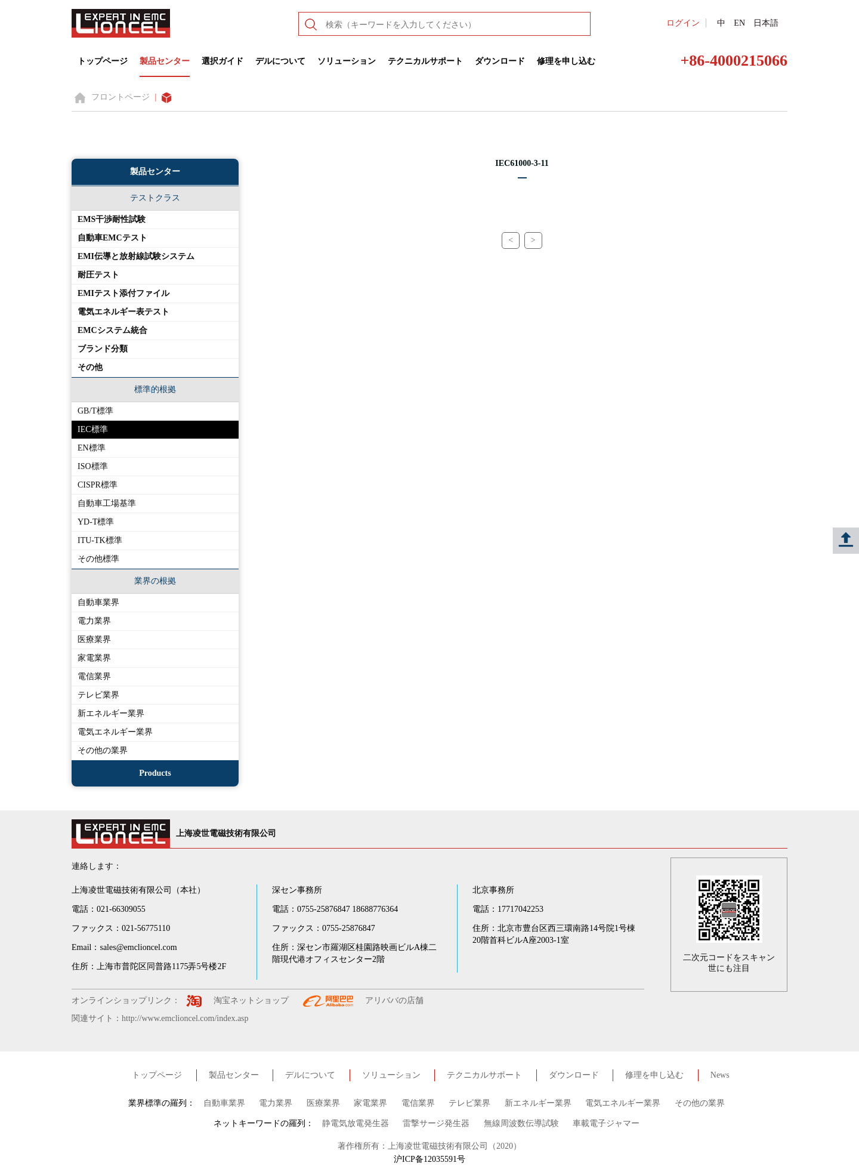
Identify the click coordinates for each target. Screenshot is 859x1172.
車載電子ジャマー (606, 1123)
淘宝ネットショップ (251, 1000)
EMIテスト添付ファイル (123, 293)
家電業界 (94, 657)
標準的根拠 (155, 389)
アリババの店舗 (394, 1000)
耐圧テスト (98, 274)
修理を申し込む (566, 61)
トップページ (103, 61)
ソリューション (346, 61)
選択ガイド (222, 61)
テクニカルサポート (425, 61)
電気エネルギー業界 (115, 731)
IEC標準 (93, 429)
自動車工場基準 (107, 503)
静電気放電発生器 (355, 1123)
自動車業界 (98, 602)
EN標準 (92, 447)
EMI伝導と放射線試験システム (136, 256)
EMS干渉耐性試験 (112, 219)
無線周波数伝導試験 (521, 1123)
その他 (90, 367)
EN (739, 22)
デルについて (280, 61)
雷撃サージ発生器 (436, 1123)
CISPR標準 (98, 484)
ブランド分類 (103, 348)
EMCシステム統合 (112, 330)
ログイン (683, 22)
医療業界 (94, 639)
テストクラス (155, 197)
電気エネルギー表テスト (123, 311)
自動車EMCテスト (112, 237)
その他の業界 (103, 750)
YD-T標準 (96, 521)
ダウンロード (500, 61)
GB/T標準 (95, 410)
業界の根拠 (155, 580)
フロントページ (120, 96)
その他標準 (98, 558)
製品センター (165, 61)
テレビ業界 (98, 694)
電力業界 (94, 620)
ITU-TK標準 (100, 540)
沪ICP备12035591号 (429, 1159)
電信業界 (94, 676)
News (720, 1075)
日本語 (765, 22)
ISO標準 (93, 466)
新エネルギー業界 (111, 713)
